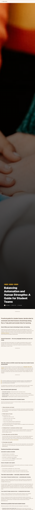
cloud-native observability (14, 440)
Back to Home (4, 1)
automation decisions (5, 333)
